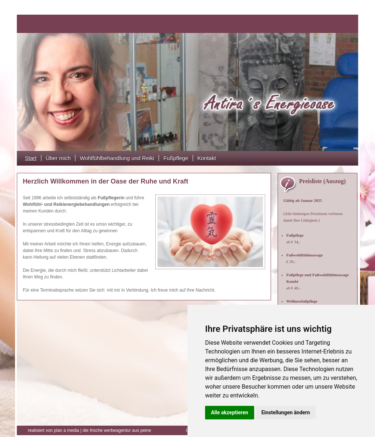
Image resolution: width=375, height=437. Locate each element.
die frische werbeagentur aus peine (89, 430)
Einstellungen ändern (285, 412)
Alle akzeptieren (229, 412)
